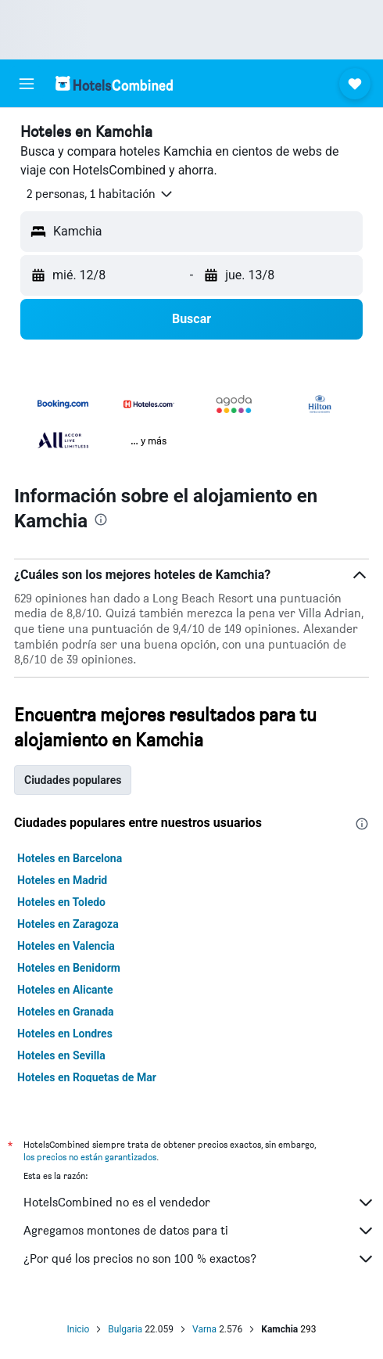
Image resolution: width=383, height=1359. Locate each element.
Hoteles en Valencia (66, 946)
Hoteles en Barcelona (69, 858)
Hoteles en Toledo (61, 902)
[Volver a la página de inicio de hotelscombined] (114, 83)
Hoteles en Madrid (62, 880)
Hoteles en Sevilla (61, 1055)
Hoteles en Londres (65, 1033)
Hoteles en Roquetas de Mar (86, 1077)
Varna (204, 1329)
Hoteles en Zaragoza (68, 924)
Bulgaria (125, 1329)
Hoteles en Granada (65, 1011)
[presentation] (101, 519)
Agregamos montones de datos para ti (199, 1230)
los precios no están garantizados (89, 1157)
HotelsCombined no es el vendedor (199, 1202)
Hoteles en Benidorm (68, 968)
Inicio (77, 1329)
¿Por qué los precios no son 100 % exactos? (199, 1258)
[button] (26, 84)
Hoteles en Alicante (65, 989)
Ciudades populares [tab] (72, 780)
